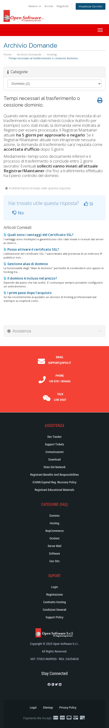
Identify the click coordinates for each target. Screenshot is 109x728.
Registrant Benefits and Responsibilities (54, 474)
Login (54, 587)
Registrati (63, 6)
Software (54, 553)
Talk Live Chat (60, 397)
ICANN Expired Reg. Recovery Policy (54, 482)
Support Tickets (54, 444)
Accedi (49, 6)
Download (55, 459)
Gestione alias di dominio (26, 264)
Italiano (34, 6)
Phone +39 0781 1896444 (59, 378)
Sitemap (48, 707)
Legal (33, 707)
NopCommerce (54, 531)
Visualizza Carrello (90, 6)
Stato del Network (54, 467)
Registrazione (54, 594)
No (18, 213)
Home (8, 54)
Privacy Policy (67, 707)
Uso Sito (55, 561)
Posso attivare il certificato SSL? (31, 249)
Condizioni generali (54, 609)
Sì (88, 204)
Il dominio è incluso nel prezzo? (30, 278)
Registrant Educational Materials (54, 490)
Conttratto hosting (54, 602)
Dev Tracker (54, 437)
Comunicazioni (54, 452)
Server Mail (54, 546)
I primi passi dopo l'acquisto (28, 293)
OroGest (54, 538)
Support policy (55, 617)
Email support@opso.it (59, 360)
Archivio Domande (29, 54)
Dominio (55, 515)
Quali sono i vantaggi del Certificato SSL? (39, 235)
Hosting (52, 54)
